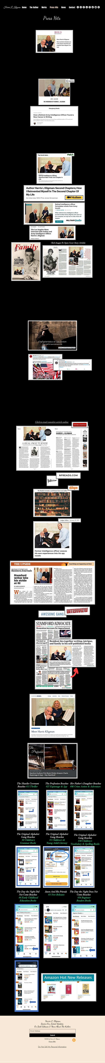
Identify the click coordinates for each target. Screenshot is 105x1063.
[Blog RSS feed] (74, 1040)
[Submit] (52, 1035)
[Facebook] (84, 7)
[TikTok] (93, 7)
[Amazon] (78, 7)
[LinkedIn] (87, 7)
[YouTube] (96, 7)
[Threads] (99, 7)
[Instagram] (81, 7)
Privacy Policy (52, 1041)
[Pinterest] (90, 7)
